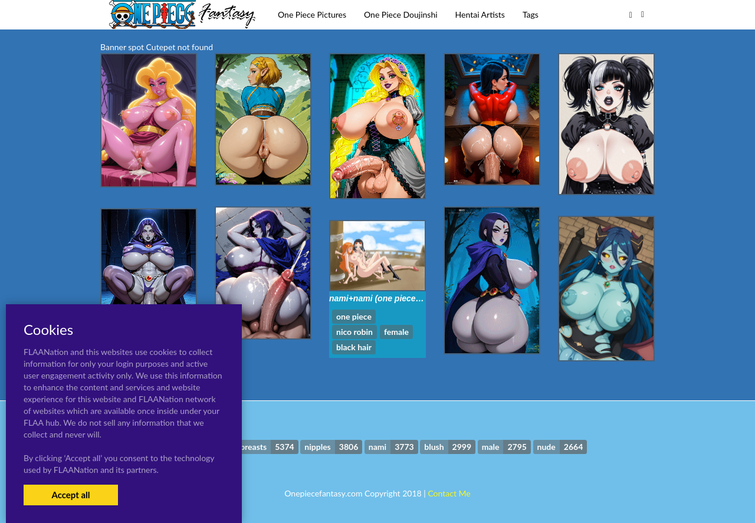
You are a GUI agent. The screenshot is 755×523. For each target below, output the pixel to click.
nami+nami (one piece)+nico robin (396, 298)
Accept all (70, 494)
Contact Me (449, 493)
